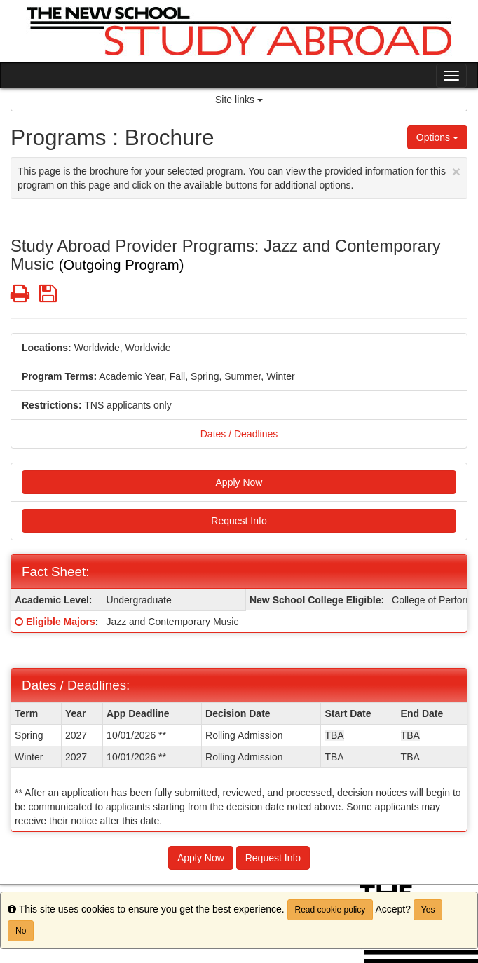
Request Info (238, 520)
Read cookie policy (330, 910)
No (20, 931)
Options (437, 137)
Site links (239, 99)
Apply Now (239, 482)
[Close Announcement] (456, 171)
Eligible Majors (60, 621)
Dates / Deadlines (239, 433)
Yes (428, 910)
